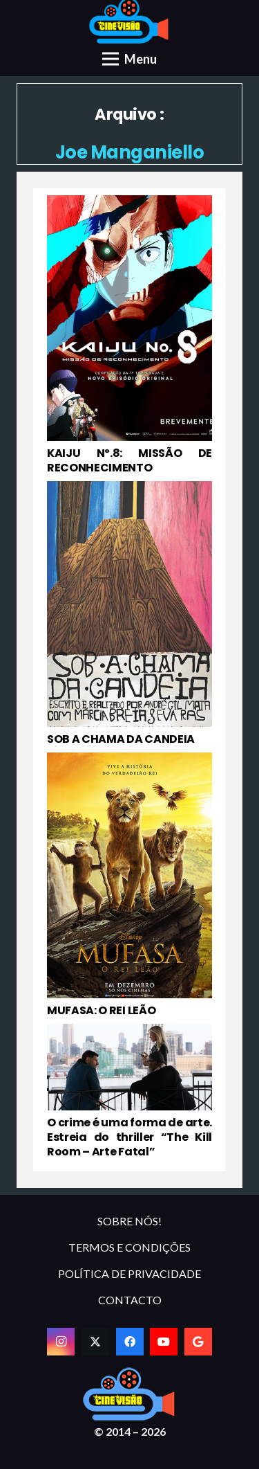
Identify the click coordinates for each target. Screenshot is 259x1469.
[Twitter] (95, 1341)
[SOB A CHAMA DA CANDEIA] (129, 614)
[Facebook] (130, 1341)
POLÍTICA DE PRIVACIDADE (129, 1273)
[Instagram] (61, 1341)
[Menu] (129, 59)
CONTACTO (130, 1299)
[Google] (198, 1341)
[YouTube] (164, 1341)
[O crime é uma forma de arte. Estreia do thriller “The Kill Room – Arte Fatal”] (129, 1092)
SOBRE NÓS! (129, 1220)
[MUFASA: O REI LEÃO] (129, 885)
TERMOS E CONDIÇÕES (129, 1247)
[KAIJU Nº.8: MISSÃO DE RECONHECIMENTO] (129, 335)
